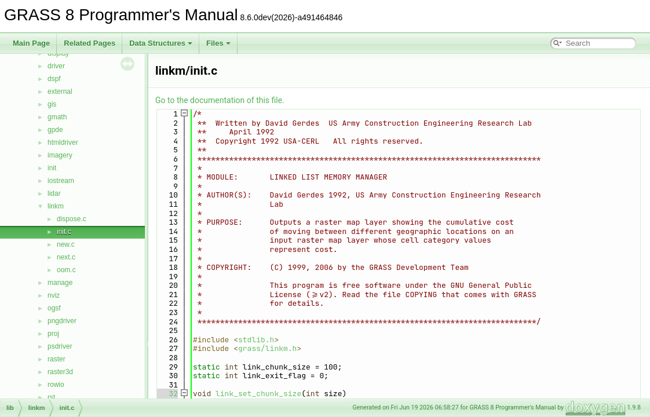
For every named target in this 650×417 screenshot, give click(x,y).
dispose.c (71, 219)
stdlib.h (256, 340)
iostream (61, 181)
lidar (54, 193)
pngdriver (62, 321)
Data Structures (160, 43)
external (60, 91)
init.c (64, 232)
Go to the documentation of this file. (219, 100)
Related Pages (89, 43)
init (52, 168)
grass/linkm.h (267, 348)
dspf (54, 79)
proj (53, 334)
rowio (56, 385)
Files (218, 43)
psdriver (60, 346)
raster (56, 359)
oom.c (66, 270)
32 (166, 393)
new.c (66, 244)
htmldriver (63, 142)
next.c (66, 257)
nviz (54, 295)
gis (52, 104)
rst (51, 397)
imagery (60, 155)
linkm (56, 206)
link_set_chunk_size (258, 393)
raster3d (60, 372)
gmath (57, 117)
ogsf (54, 308)
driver (56, 66)
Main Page (31, 43)
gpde (55, 130)
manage (60, 283)
